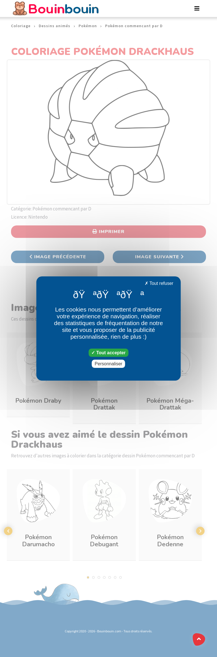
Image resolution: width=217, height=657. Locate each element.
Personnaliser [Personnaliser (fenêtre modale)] (108, 363)
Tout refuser (159, 283)
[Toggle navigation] (197, 8)
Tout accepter (108, 352)
